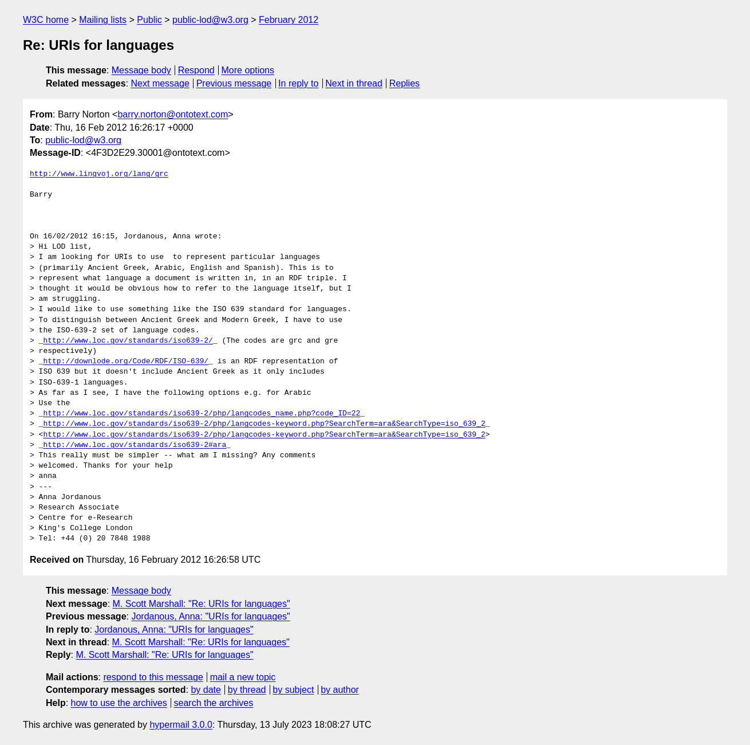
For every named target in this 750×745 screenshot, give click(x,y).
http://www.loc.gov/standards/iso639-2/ (127, 341)
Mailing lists (103, 20)
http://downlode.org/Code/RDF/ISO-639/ (125, 361)
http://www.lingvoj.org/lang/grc (99, 174)
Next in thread (353, 83)
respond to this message (153, 677)
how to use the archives (119, 703)
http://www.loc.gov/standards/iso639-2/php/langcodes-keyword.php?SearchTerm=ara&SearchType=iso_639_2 (264, 424)
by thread (247, 690)
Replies (404, 83)
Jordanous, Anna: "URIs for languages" (210, 616)
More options (248, 70)
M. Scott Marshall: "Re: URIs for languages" (201, 604)
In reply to (298, 83)
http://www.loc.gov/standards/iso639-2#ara (134, 445)
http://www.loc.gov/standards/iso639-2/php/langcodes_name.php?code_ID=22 (201, 414)
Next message (160, 83)
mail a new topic (243, 677)
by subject (293, 690)
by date (205, 690)
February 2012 (288, 20)
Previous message (234, 83)
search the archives (214, 703)
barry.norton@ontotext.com (172, 114)
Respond (196, 70)
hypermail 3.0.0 (180, 725)
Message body (141, 70)
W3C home (46, 20)
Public (149, 20)
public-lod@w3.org (210, 20)
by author (340, 690)
